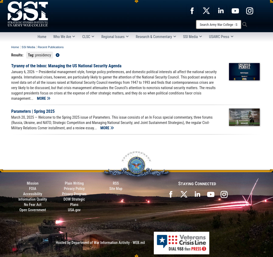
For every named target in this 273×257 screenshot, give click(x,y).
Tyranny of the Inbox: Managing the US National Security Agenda (66, 65)
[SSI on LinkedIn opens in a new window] (197, 194)
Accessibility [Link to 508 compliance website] (32, 194)
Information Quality (32, 199)
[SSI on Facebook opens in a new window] (170, 194)
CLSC (88, 37)
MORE (44, 98)
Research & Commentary (156, 37)
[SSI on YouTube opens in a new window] (210, 194)
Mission (33, 183)
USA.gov (74, 210)
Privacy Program (74, 194)
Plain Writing (74, 183)
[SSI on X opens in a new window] (184, 194)
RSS (116, 183)
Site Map (115, 188)
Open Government (32, 210)
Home (42, 37)
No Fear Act (32, 204)
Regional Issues (115, 37)
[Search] (218, 24)
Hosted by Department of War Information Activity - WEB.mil (100, 243)
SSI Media (192, 37)
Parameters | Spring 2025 (33, 111)
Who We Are (64, 37)
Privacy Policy (74, 188)
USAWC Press (221, 37)
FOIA (32, 188)
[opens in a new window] (192, 10)
